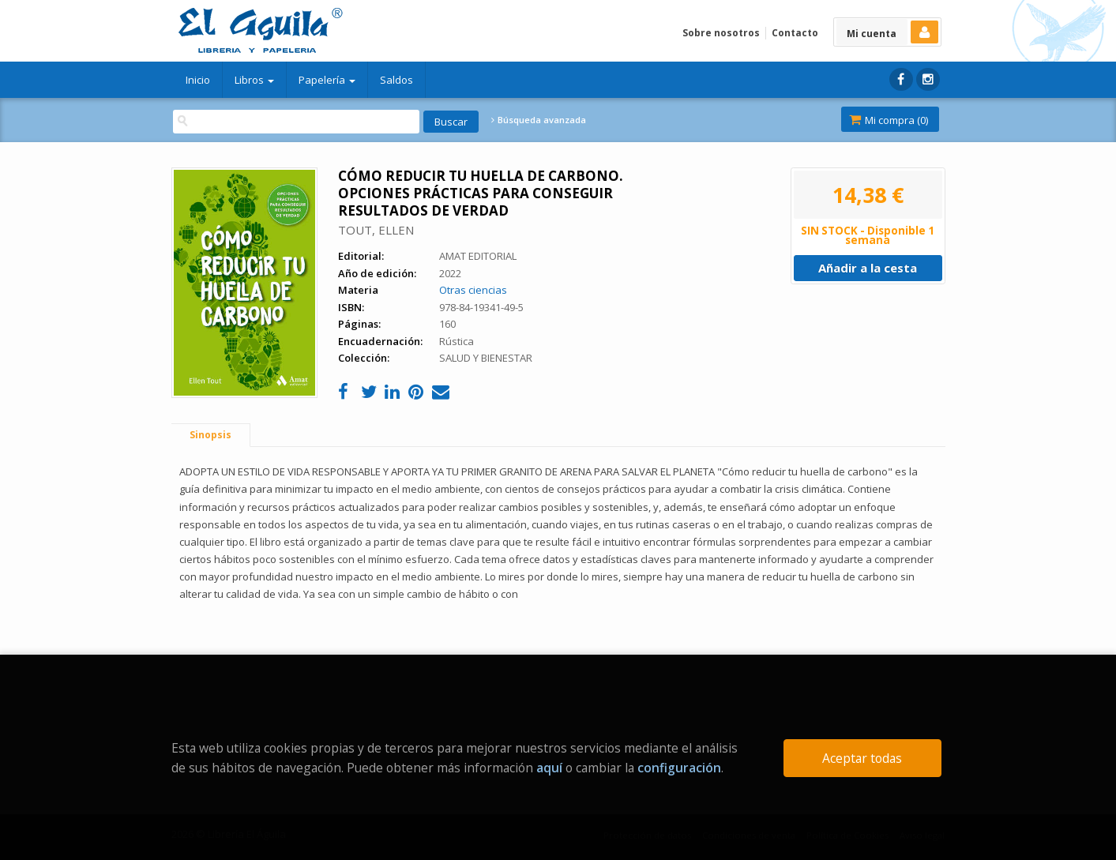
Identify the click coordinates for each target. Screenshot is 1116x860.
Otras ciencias (473, 290)
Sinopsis (210, 434)
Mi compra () (888, 120)
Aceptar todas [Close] (862, 758)
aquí (549, 767)
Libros (254, 80)
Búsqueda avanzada (538, 120)
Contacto (795, 32)
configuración (679, 767)
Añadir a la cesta (867, 268)
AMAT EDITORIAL (478, 256)
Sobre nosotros (721, 32)
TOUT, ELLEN (376, 230)
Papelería (327, 80)
